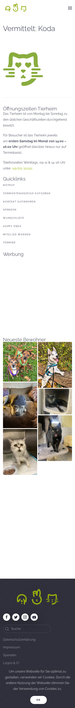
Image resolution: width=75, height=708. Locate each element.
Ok (38, 700)
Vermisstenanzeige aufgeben (27, 193)
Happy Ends (12, 226)
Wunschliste (13, 218)
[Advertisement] (37, 294)
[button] (70, 8)
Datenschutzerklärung (19, 640)
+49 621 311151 (22, 168)
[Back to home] (16, 8)
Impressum (11, 647)
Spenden (10, 209)
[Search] (27, 629)
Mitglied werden (17, 234)
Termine (9, 242)
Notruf (9, 185)
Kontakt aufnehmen (19, 201)
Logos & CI (11, 663)
